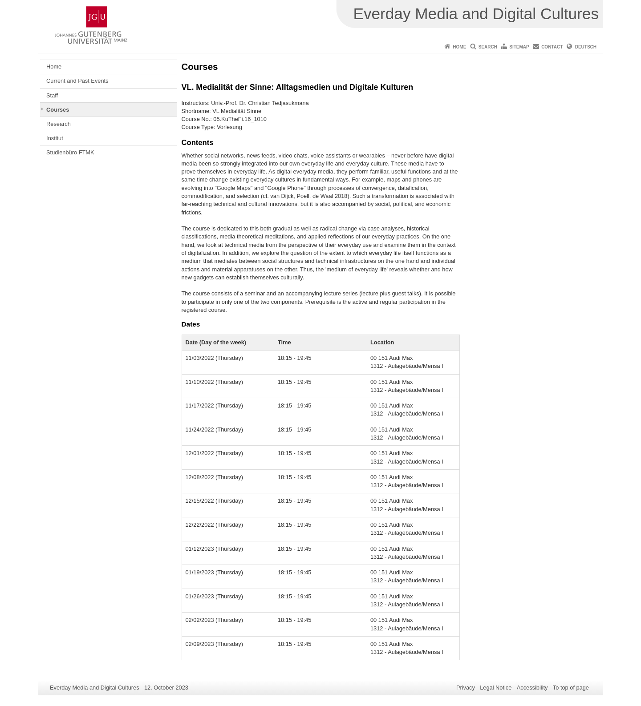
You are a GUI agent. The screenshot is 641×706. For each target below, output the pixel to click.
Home (459, 46)
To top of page (571, 687)
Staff (52, 95)
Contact (552, 46)
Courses (57, 109)
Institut (54, 138)
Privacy (465, 687)
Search (488, 46)
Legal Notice (495, 687)
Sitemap (519, 46)
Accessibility (532, 687)
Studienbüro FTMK (70, 152)
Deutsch (585, 46)
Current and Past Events (77, 80)
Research (58, 124)
